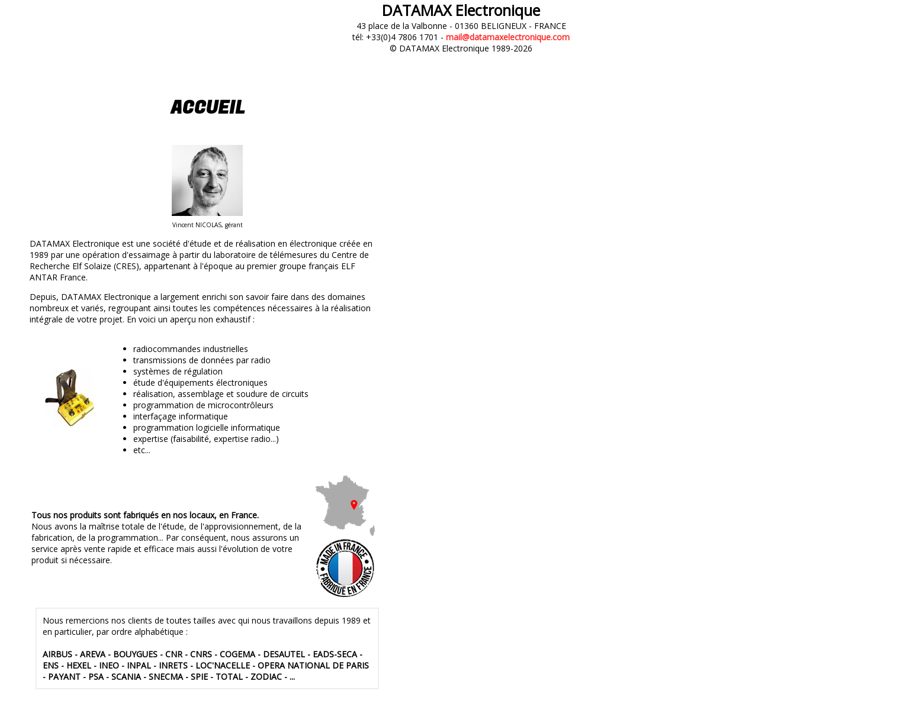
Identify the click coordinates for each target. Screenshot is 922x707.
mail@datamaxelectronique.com (508, 37)
